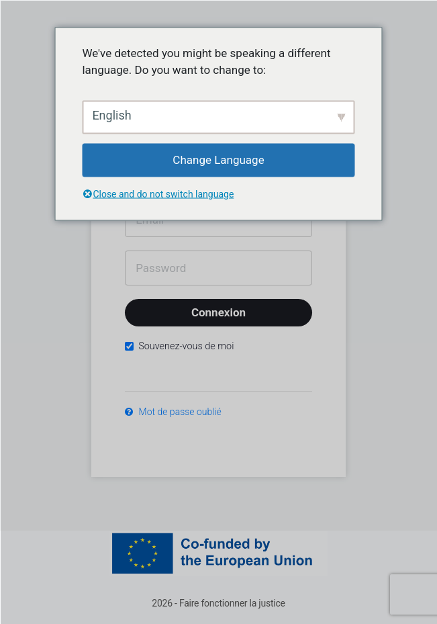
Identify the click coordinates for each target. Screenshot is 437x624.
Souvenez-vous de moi (179, 346)
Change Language (218, 159)
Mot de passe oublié (173, 411)
